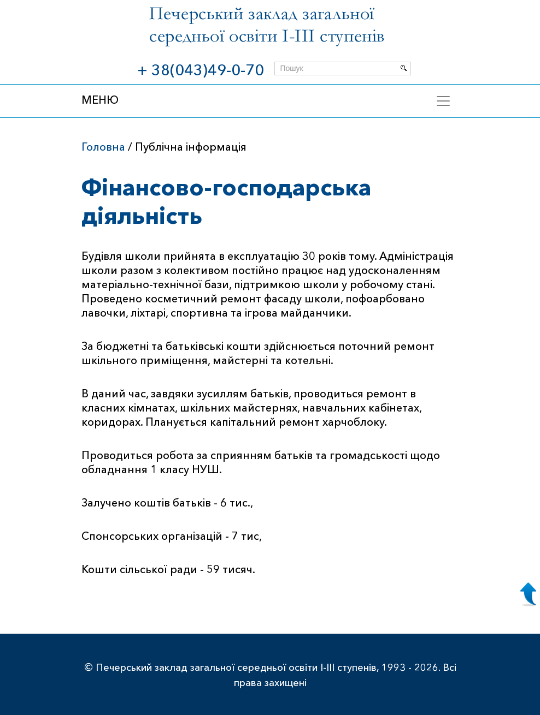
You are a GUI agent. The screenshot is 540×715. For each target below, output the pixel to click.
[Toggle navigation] (443, 101)
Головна (103, 146)
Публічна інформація (190, 146)
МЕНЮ (100, 99)
